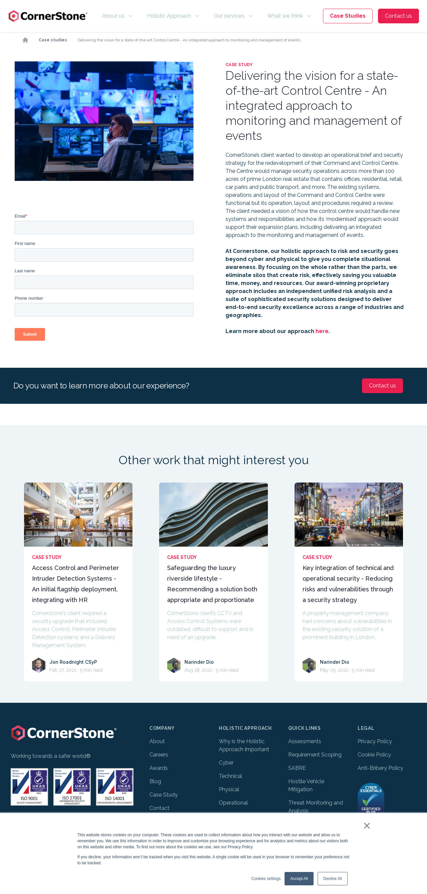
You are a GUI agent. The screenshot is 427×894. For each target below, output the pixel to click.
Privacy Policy (375, 741)
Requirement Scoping (315, 755)
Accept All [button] (299, 878)
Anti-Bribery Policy (380, 768)
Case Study (163, 795)
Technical (230, 776)
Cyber (226, 763)
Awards (158, 768)
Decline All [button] (332, 878)
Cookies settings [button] (266, 878)
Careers (158, 755)
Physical (229, 789)
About (157, 741)
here (322, 331)
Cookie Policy (374, 755)
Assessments (304, 741)
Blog (155, 781)
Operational (233, 803)
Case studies (53, 40)
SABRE (297, 768)
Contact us (398, 16)
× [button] (367, 826)
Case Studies (348, 16)
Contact (159, 808)
